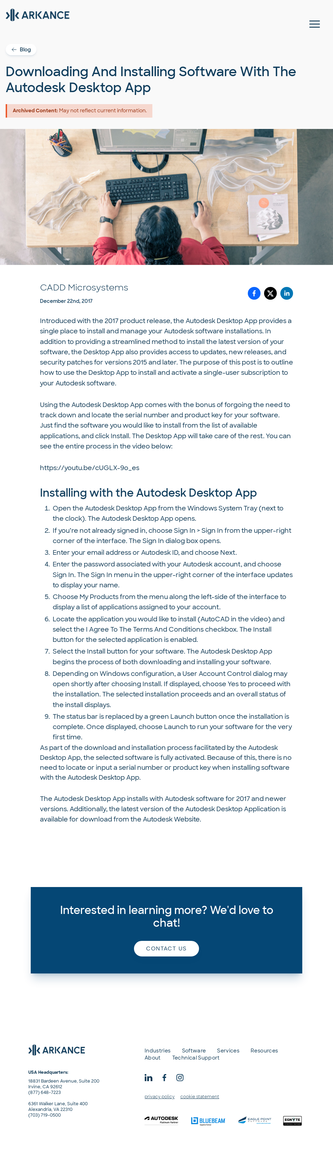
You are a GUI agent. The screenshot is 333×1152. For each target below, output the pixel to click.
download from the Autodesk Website (140, 819)
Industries (158, 1050)
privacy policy (160, 1097)
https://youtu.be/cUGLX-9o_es (89, 468)
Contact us (166, 948)
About (153, 1058)
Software (194, 1050)
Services (228, 1050)
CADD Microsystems (84, 287)
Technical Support (196, 1058)
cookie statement (199, 1097)
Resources (264, 1050)
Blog (21, 49)
